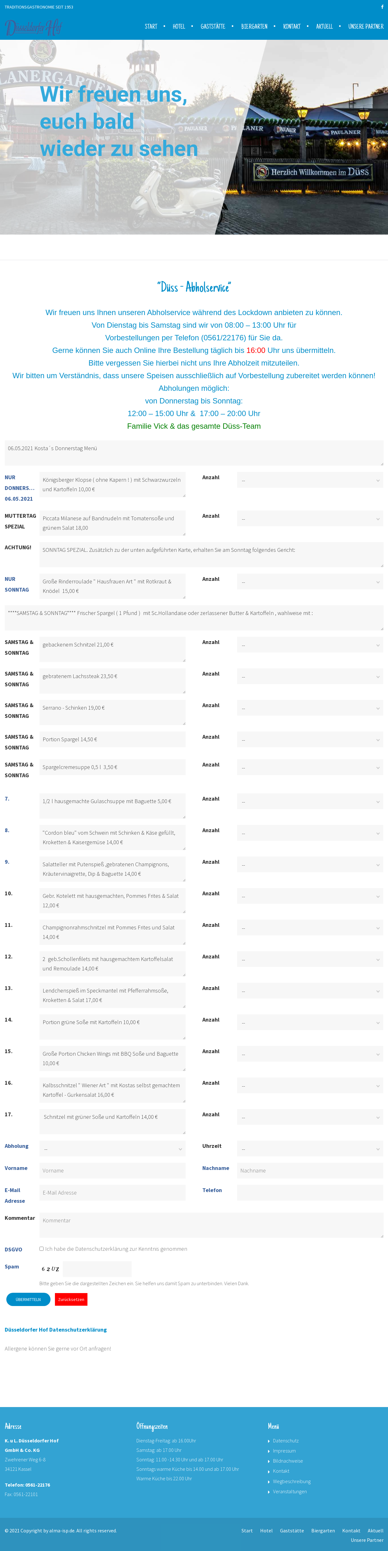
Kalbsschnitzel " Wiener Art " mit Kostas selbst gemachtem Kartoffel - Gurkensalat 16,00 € (112, 1090)
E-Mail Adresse (15, 1195)
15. (9, 1051)
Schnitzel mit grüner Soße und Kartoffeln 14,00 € (112, 1121)
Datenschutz (286, 1440)
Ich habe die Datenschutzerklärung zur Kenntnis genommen (113, 1248)
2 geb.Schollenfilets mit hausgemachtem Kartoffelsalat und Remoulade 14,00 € (112, 963)
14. (9, 1019)
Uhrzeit (212, 1145)
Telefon (212, 1190)
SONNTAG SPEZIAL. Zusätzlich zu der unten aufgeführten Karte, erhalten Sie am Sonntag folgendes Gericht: (211, 554)
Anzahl (210, 477)
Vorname (16, 1168)
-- (243, 480)
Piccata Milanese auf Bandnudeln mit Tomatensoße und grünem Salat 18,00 (112, 523)
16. (9, 1082)
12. (9, 956)
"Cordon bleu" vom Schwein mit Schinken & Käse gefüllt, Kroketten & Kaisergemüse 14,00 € (112, 837)
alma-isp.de (62, 1530)
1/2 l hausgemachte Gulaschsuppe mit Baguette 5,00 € (112, 806)
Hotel (179, 27)
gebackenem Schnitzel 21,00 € (112, 649)
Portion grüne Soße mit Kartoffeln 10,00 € (112, 1027)
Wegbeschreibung (292, 1481)
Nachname (215, 1168)
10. (9, 893)
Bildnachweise (288, 1461)
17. (9, 1114)
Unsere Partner (366, 27)
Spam (12, 1266)
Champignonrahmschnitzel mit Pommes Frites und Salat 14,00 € (112, 932)
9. (7, 861)
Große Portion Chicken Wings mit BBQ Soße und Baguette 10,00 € (112, 1058)
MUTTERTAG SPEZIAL (20, 521)
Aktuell (324, 27)
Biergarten (254, 27)
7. (7, 798)
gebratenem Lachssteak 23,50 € (112, 681)
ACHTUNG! (18, 547)
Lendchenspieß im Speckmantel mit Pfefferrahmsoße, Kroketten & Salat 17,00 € (112, 995)
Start (151, 27)
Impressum (284, 1450)
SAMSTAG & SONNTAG (19, 647)
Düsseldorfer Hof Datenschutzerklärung (56, 1329)
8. (7, 830)
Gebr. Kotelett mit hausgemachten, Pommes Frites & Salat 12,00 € (112, 900)
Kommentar (20, 1217)
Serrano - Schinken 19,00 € (112, 712)
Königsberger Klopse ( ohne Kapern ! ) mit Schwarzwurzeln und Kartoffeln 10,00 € (112, 484)
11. (9, 924)
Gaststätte (213, 27)
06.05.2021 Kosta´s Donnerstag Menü (194, 453)
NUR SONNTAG (17, 584)
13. (9, 988)
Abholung (16, 1145)
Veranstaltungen (290, 1491)
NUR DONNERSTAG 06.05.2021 (21, 488)
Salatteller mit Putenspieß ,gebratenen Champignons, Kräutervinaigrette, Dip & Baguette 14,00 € (112, 869)
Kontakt (292, 27)
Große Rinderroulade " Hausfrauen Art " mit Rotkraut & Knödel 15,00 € (112, 586)
